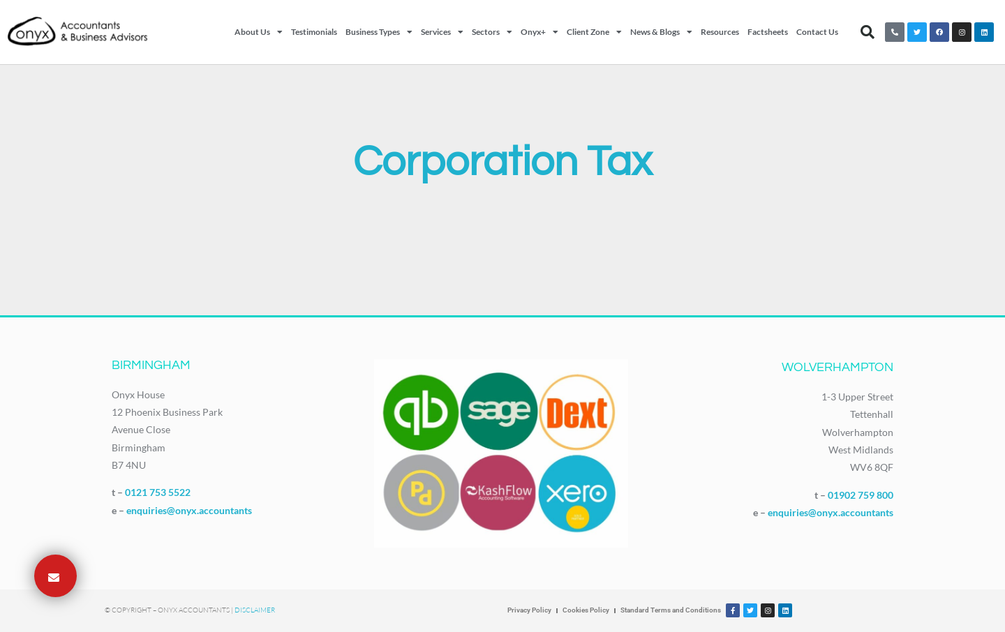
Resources (720, 32)
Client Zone (594, 32)
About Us (258, 32)
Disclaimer (254, 610)
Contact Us (817, 32)
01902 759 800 (860, 495)
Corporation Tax (502, 162)
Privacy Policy (529, 610)
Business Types (378, 32)
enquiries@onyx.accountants (189, 510)
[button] (867, 32)
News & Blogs (661, 32)
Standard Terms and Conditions (670, 610)
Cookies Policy (586, 610)
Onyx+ (539, 32)
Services (442, 32)
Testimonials (314, 32)
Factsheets (767, 32)
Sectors (492, 32)
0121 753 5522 (158, 492)
